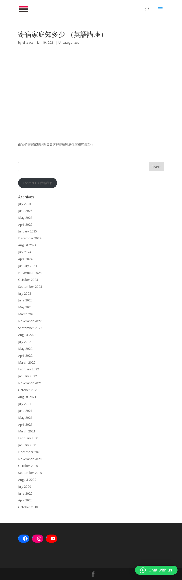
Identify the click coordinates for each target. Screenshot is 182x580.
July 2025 (24, 204)
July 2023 (24, 293)
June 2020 (25, 493)
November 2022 (30, 321)
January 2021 (27, 445)
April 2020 (25, 500)
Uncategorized (68, 42)
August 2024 (27, 245)
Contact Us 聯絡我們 (37, 183)
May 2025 (25, 217)
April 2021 (25, 424)
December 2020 (29, 452)
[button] (156, 570)
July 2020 (24, 486)
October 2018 (28, 507)
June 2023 (25, 300)
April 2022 (25, 355)
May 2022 (25, 348)
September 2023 (30, 286)
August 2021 (27, 397)
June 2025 (25, 210)
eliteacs (27, 42)
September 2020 (30, 472)
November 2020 (30, 459)
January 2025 (27, 231)
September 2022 (30, 328)
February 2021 (28, 438)
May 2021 (25, 417)
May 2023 (25, 307)
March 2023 (26, 314)
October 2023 (28, 279)
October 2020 (28, 466)
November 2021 (30, 383)
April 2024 (25, 259)
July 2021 (24, 404)
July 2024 (24, 252)
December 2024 (29, 238)
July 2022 (24, 341)
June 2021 (25, 410)
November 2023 (30, 273)
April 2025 (25, 224)
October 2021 (28, 390)
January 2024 (27, 266)
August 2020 (27, 479)
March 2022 (26, 362)
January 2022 (27, 376)
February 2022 (28, 369)
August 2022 (27, 335)
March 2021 (26, 431)
